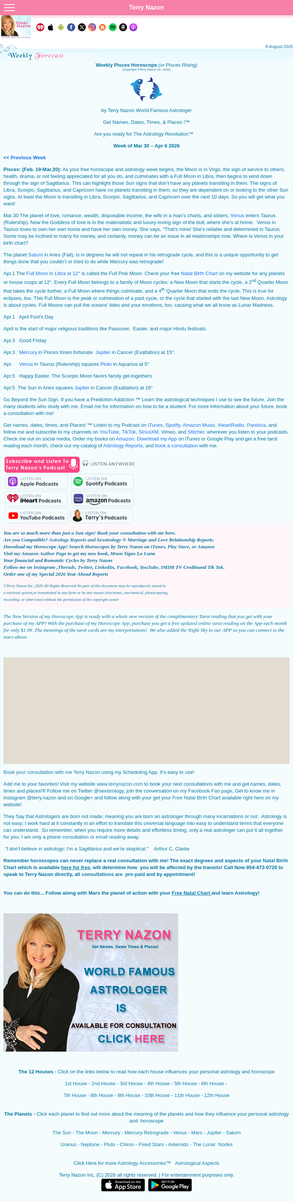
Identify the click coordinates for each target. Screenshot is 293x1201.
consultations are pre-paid (112, 874)
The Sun (61, 1132)
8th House (101, 1095)
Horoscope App (67, 616)
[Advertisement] (146, 710)
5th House (185, 1083)
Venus (237, 215)
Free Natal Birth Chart (196, 798)
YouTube (109, 432)
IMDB (167, 567)
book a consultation (176, 445)
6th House (212, 1083)
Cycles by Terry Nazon (89, 560)
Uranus (68, 1144)
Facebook (127, 567)
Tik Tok (216, 567)
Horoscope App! (51, 546)
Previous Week (28, 157)
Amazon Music (199, 425)
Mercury (28, 352)
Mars (196, 1132)
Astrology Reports (123, 445)
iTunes (155, 425)
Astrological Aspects (197, 1163)
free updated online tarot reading (205, 623)
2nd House (104, 1083)
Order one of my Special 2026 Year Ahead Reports (55, 574)
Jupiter (102, 352)
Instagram (45, 567)
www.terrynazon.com (120, 784)
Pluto (106, 364)
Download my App (157, 439)
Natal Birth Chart (199, 273)
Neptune (89, 1144)
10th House (157, 1095)
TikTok (129, 432)
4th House (158, 1083)
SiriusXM (148, 432)
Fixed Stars (151, 1144)
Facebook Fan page (210, 791)
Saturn (35, 255)
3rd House (131, 1083)
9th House (129, 1095)
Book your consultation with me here (135, 533)
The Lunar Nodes (213, 1144)
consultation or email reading (94, 837)
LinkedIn (104, 567)
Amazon (125, 439)
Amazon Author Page (43, 553)
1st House (76, 1083)
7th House (74, 1095)
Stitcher (196, 432)
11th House (187, 1095)
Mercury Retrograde (146, 1132)
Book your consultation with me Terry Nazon (51, 772)
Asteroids (178, 1144)
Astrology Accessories (142, 1163)
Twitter (84, 567)
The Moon (87, 1132)
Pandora (256, 425)
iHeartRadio (231, 425)
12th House (217, 1095)
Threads (66, 567)
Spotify (172, 425)
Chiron (127, 1144)
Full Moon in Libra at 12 (52, 273)
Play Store (178, 546)
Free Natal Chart (191, 893)
